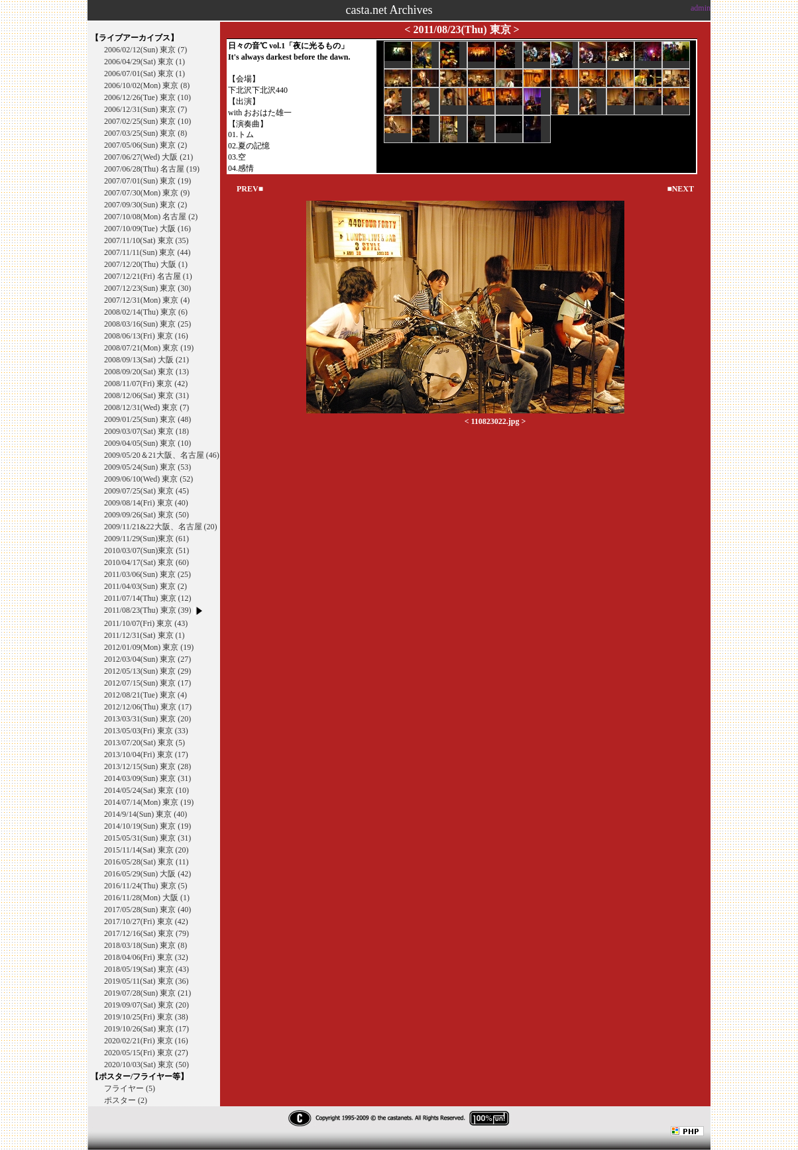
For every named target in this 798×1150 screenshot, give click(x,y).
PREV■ (250, 188)
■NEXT (680, 188)
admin (701, 8)
